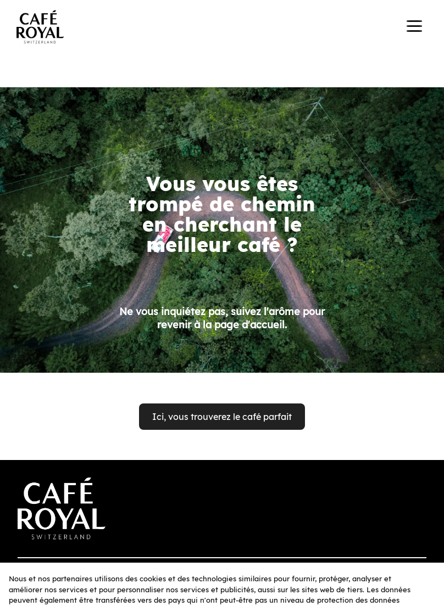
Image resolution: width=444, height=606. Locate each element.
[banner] (222, 28)
